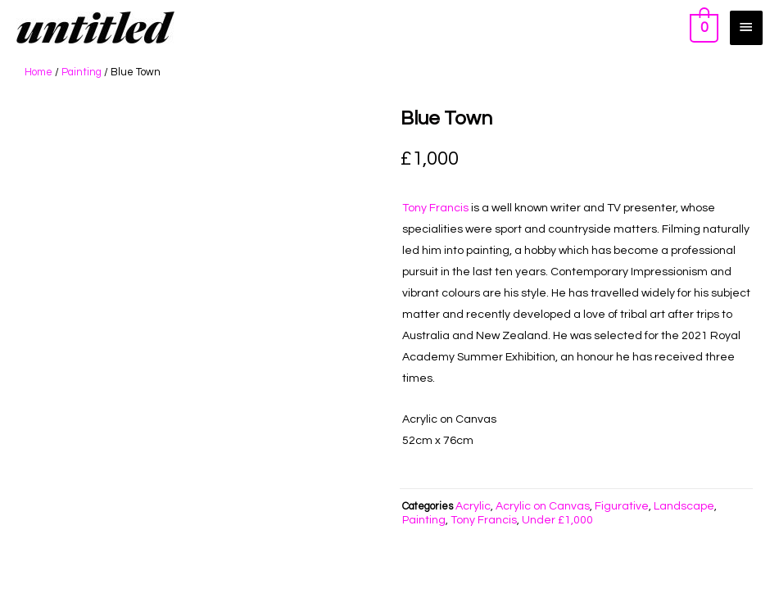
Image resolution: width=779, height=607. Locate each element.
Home (38, 72)
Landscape (684, 506)
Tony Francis (435, 208)
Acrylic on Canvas (543, 506)
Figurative (622, 506)
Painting (81, 72)
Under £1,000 (557, 520)
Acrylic (473, 506)
